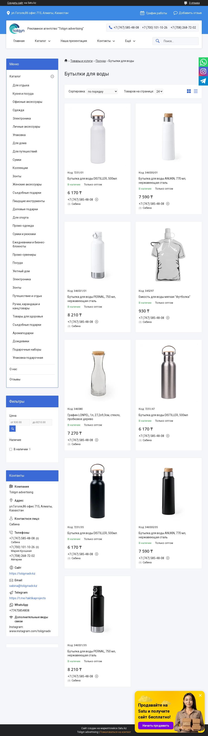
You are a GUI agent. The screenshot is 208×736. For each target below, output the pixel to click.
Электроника (22, 118)
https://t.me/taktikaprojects (27, 598)
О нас (13, 369)
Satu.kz (122, 728)
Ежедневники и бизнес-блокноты (29, 244)
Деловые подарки (25, 209)
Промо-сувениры (24, 254)
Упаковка (19, 135)
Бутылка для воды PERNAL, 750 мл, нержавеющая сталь (92, 299)
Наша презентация (74, 41)
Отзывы (15, 379)
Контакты (104, 41)
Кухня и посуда (23, 93)
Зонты (17, 176)
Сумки (17, 159)
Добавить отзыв (190, 13)
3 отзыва (194, 2)
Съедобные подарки (27, 192)
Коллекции (20, 168)
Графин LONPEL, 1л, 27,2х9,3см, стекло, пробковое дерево (94, 417)
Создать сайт (15, 2)
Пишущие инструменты (29, 201)
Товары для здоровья (28, 316)
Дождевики (21, 341)
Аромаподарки (23, 333)
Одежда (18, 110)
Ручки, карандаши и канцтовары (26, 306)
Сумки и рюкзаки (24, 234)
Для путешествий (25, 151)
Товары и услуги (81, 61)
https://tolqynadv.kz (22, 573)
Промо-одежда (23, 225)
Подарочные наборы (27, 349)
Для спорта (20, 217)
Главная (19, 41)
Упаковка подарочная (28, 357)
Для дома (19, 143)
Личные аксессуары (26, 126)
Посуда (101, 61)
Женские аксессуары (27, 184)
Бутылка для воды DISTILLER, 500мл (92, 178)
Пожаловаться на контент (115, 732)
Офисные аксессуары (27, 101)
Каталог (40, 41)
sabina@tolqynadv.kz (23, 586)
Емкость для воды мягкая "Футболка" (164, 296)
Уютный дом (21, 271)
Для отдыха (21, 85)
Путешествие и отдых (27, 296)
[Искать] (158, 41)
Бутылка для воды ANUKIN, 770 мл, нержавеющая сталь (162, 180)
